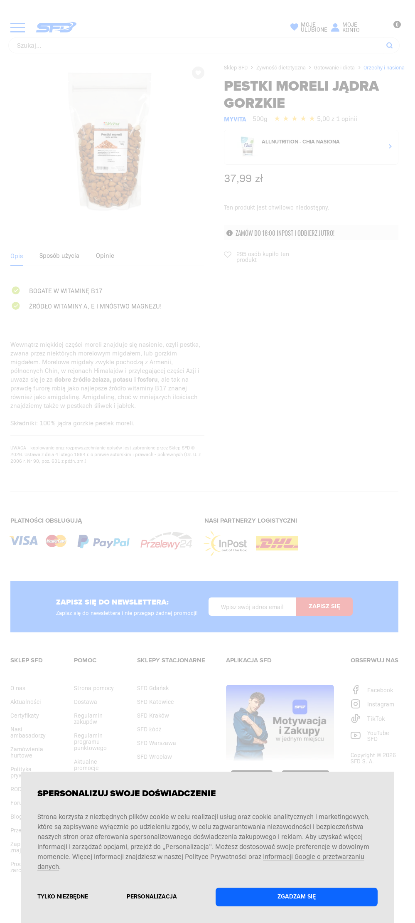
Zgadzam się (296, 896)
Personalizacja (152, 896)
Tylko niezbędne (62, 896)
